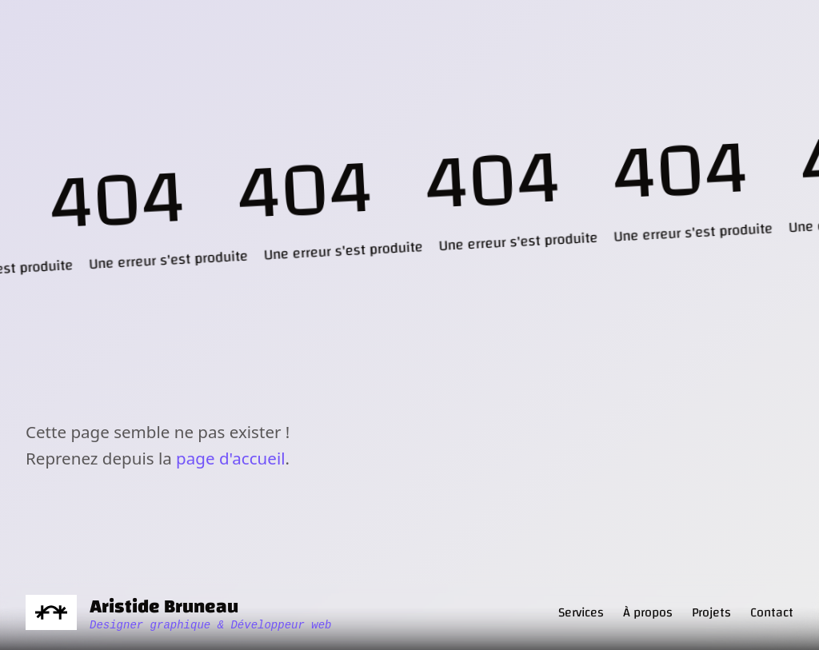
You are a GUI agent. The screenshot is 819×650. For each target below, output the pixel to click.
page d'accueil (230, 458)
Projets (711, 612)
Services (581, 612)
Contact (771, 612)
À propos (648, 612)
